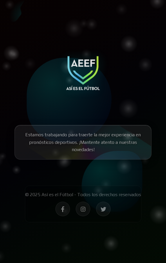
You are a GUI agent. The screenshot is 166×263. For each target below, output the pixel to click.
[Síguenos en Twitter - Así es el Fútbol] (103, 210)
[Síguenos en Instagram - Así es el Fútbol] (83, 210)
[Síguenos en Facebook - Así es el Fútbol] (62, 210)
